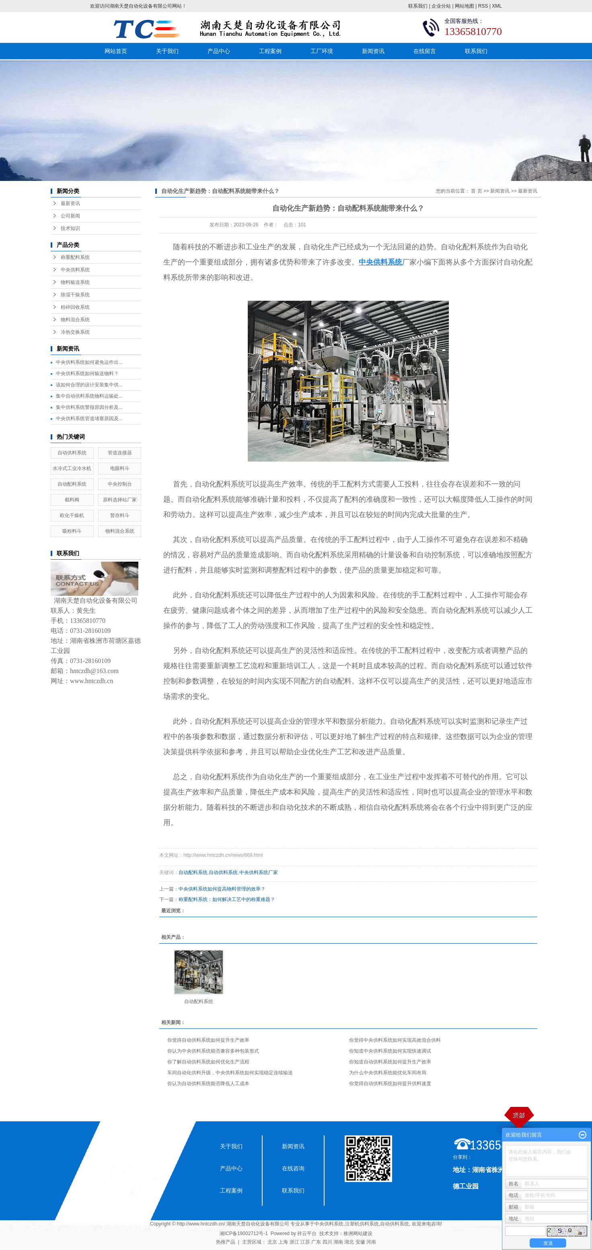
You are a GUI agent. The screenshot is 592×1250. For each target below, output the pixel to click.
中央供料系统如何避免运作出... (89, 362)
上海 (283, 1242)
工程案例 (270, 51)
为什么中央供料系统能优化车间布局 (387, 1073)
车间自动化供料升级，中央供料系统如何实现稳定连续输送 (230, 1073)
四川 (327, 1242)
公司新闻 (70, 216)
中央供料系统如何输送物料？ (87, 373)
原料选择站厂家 (120, 500)
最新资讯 (70, 203)
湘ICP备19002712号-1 (244, 1233)
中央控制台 (120, 484)
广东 (316, 1242)
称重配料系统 (75, 257)
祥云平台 (307, 1233)
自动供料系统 (72, 453)
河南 (371, 1242)
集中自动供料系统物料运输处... (89, 396)
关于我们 (167, 51)
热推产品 (225, 1242)
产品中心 (219, 51)
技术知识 (70, 228)
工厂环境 (321, 51)
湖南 (338, 1242)
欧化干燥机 (72, 515)
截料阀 (72, 500)
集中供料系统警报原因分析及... (89, 407)
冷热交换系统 (75, 332)
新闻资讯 (373, 51)
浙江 (294, 1242)
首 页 (476, 191)
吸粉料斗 (72, 531)
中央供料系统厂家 (258, 872)
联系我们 (418, 6)
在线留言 (424, 51)
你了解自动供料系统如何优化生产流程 (208, 1062)
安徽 (360, 1242)
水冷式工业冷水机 (72, 468)
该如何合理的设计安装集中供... (89, 385)
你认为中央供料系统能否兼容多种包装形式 (213, 1051)
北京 (272, 1242)
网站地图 (464, 6)
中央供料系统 (75, 270)
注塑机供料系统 (362, 1224)
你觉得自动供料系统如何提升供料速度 (390, 1083)
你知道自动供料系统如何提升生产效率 (390, 1062)
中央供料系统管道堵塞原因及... (89, 418)
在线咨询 (293, 1168)
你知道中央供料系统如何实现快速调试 (390, 1051)
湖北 (349, 1242)
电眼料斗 (120, 468)
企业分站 (441, 6)
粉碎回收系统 (75, 307)
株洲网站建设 (357, 1233)
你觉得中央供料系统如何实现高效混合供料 (395, 1040)
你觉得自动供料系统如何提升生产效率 (208, 1040)
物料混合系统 (75, 319)
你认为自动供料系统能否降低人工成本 (208, 1083)
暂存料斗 (120, 515)
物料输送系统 (75, 282)
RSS (483, 6)
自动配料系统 (72, 484)
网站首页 (116, 51)
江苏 (305, 1242)
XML (497, 6)
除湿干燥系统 (75, 295)
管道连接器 (120, 453)
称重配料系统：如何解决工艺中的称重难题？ (227, 899)
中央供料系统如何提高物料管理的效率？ (222, 889)
